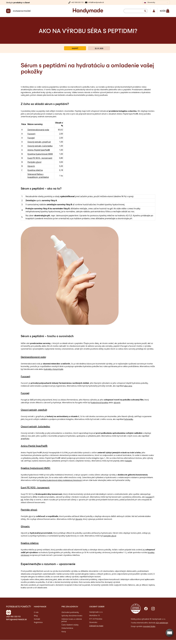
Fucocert (31, 134)
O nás (36, 612)
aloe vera (128, 386)
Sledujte (18, 2)
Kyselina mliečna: (30, 543)
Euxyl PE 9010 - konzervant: (35, 487)
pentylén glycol (110, 536)
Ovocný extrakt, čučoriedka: (35, 426)
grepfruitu (25, 438)
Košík (163, 11)
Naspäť (75, 48)
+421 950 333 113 (77, 2)
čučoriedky (128, 419)
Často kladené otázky (69, 625)
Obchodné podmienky (70, 612)
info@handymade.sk (96, 2)
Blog (36, 616)
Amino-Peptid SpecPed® (39, 150)
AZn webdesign (162, 623)
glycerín (117, 402)
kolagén (128, 461)
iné (22, 500)
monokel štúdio (149, 626)
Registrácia (38, 622)
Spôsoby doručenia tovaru (71, 616)
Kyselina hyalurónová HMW (40, 154)
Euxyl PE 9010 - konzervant (40, 158)
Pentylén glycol (34, 162)
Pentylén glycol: (29, 509)
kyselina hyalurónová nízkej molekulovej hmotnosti (61, 480)
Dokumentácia (67, 628)
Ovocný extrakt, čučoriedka (40, 146)
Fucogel (31, 138)
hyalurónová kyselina (99, 402)
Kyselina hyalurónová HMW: (35, 468)
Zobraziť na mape (96, 626)
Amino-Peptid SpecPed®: (34, 446)
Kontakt (37, 619)
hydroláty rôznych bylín (53, 369)
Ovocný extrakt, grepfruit (39, 142)
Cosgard (149, 497)
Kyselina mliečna (35, 170)
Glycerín (31, 166)
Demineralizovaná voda (38, 130)
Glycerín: (25, 526)
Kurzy (63, 632)
